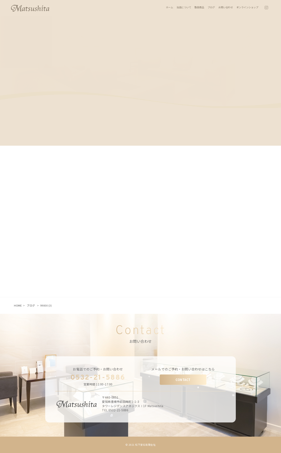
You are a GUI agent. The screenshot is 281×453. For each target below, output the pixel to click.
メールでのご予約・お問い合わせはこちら (183, 369)
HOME (18, 305)
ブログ (31, 305)
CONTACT (183, 380)
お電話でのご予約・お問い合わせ (98, 369)
